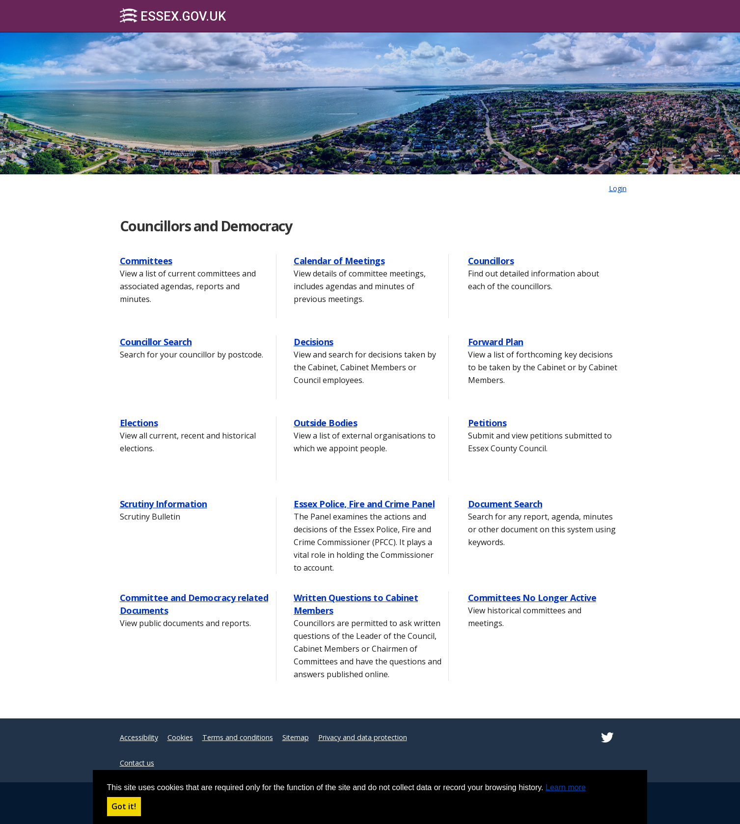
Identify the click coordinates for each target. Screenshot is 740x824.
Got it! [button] (123, 806)
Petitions (487, 423)
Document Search (505, 504)
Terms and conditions (237, 737)
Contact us (137, 763)
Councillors (491, 261)
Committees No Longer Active (532, 598)
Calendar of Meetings (339, 261)
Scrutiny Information (163, 504)
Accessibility (139, 737)
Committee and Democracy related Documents (194, 604)
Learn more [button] (566, 787)
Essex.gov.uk (173, 16)
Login (618, 188)
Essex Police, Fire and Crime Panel (364, 504)
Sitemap (295, 737)
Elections (139, 423)
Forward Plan (495, 342)
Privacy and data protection (362, 737)
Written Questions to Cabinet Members (356, 604)
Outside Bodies (325, 423)
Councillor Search (156, 342)
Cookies (180, 737)
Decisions (313, 342)
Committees (146, 261)
